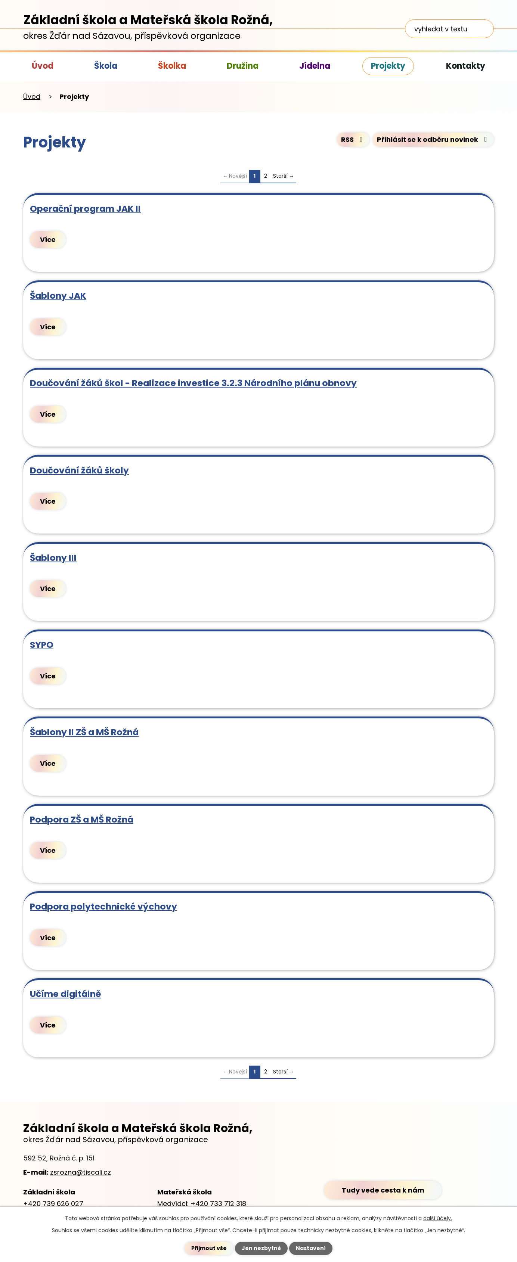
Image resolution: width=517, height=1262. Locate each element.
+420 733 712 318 (218, 1203)
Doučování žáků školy (79, 470)
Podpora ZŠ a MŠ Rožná (81, 819)
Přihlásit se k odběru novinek (433, 139)
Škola (105, 66)
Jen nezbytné (261, 1248)
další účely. (437, 1218)
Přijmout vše (209, 1248)
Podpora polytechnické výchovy (103, 906)
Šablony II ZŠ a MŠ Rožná (84, 732)
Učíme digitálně (65, 994)
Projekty (388, 66)
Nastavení (311, 1248)
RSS (353, 139)
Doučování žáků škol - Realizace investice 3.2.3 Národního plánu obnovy (193, 383)
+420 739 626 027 (53, 1203)
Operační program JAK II (85, 208)
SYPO (41, 644)
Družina (242, 66)
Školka (172, 66)
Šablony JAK (58, 295)
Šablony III (53, 557)
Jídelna (314, 66)
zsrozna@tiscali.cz (80, 1172)
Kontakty (465, 66)
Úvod (42, 66)
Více (48, 239)
